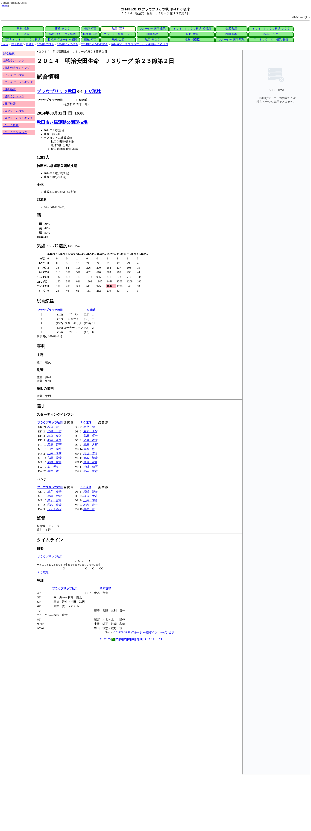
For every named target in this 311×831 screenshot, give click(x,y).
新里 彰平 (54, 444)
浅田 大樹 (90, 444)
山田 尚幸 (54, 453)
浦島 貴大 (90, 440)
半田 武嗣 (54, 496)
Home (5, 5)
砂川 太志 (90, 496)
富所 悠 (89, 448)
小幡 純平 (90, 466)
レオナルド (54, 509)
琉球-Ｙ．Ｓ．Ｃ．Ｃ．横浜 (22, 39)
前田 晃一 (90, 435)
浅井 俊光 (54, 491)
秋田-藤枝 (231, 34)
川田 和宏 (54, 457)
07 (125, 639)
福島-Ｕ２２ (270, 34)
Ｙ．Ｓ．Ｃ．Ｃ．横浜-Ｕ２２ (271, 28)
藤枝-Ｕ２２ (62, 28)
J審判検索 (9, 89)
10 (137, 639)
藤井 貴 (52, 471)
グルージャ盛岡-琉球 (231, 39)
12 (144, 639)
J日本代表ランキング (16, 67)
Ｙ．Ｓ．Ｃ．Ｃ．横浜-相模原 (192, 28)
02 (105, 639)
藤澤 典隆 (90, 462)
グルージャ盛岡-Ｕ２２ (118, 34)
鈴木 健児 (54, 500)
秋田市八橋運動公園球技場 (62, 122)
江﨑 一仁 (54, 431)
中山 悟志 (90, 471)
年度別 (30, 44)
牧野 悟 (89, 509)
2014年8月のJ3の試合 (94, 44)
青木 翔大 (90, 457)
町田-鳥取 (152, 34)
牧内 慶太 (54, 504)
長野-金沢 (192, 34)
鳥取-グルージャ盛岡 (62, 34)
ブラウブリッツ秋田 (56, 91)
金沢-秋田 (231, 28)
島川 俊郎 (54, 435)
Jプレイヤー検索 (13, 75)
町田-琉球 (23, 34)
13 (148, 639)
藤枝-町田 (90, 39)
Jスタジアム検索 (13, 110)
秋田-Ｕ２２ (152, 39)
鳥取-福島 (23, 28)
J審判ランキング (13, 96)
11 (140, 639)
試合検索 (17, 44)
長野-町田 (90, 28)
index (276, 412)
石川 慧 (52, 426)
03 (109, 639)
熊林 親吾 (54, 462)
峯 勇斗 (52, 466)
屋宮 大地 (90, 431)
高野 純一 (90, 426)
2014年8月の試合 (67, 44)
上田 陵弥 (90, 500)
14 (152, 639)
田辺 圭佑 (90, 453)
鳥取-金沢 (118, 39)
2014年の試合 (45, 44)
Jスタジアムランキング (18, 117)
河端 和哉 (90, 491)
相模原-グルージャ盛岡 (62, 39)
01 (101, 639)
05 (117, 639)
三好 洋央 (54, 448)
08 (129, 639)
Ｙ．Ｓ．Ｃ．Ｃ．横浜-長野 (271, 39)
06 (121, 639)
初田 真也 (54, 440)
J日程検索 (9, 103)
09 (132, 639)
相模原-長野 (90, 34)
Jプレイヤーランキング (18, 82)
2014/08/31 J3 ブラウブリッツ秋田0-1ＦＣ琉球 (139, 44)
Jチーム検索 (11, 125)
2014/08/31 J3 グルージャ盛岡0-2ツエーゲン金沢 (144, 632)
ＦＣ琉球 (92, 91)
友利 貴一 (90, 504)
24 (160, 639)
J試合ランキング (13, 60)
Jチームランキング (15, 132)
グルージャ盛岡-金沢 (152, 28)
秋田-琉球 (118, 28)
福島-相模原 (191, 39)
